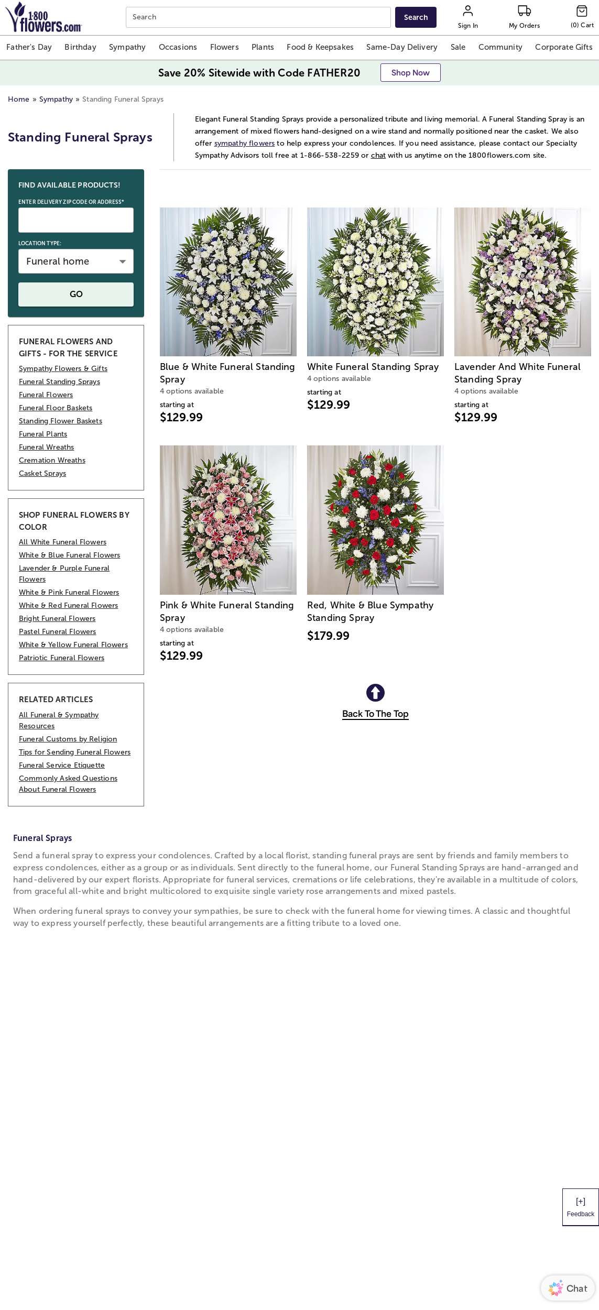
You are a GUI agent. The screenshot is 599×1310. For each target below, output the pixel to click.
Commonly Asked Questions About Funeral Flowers (68, 783)
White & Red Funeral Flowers (68, 605)
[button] (29, 48)
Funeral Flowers (46, 395)
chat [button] (378, 155)
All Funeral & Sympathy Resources (59, 720)
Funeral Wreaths (46, 447)
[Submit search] (416, 17)
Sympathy (56, 99)
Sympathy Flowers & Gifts (63, 369)
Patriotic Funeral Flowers (61, 658)
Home (19, 99)
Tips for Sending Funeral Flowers (74, 752)
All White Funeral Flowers (62, 542)
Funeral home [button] (57, 261)
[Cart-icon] (582, 17)
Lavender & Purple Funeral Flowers (64, 573)
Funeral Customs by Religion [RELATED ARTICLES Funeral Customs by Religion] (68, 739)
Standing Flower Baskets (60, 421)
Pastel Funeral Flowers (57, 632)
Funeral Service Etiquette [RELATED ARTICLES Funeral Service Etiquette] (62, 765)
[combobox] (259, 17)
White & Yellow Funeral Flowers (73, 645)
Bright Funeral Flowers (57, 619)
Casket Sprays (42, 473)
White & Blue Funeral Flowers (69, 555)
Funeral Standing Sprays (59, 382)
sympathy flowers (244, 143)
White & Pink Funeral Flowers (69, 592)
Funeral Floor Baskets (55, 408)
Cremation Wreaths (52, 460)
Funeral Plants (43, 434)
